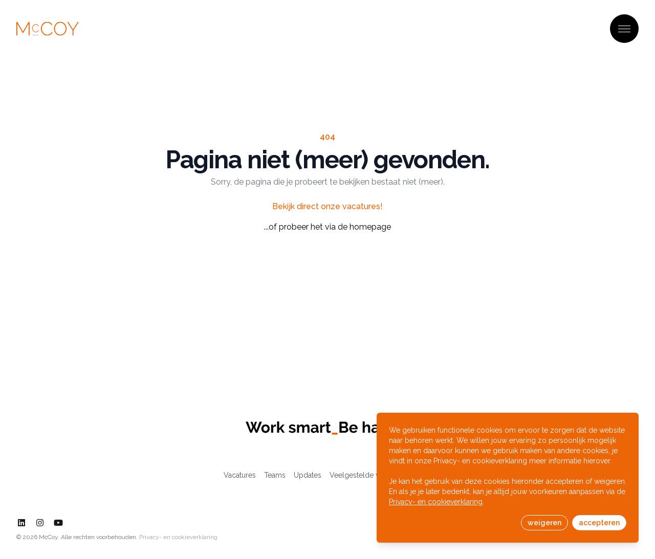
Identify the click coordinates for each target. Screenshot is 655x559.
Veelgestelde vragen (364, 475)
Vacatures (240, 475)
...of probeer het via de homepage (327, 227)
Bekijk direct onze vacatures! (327, 206)
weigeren (544, 523)
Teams (275, 475)
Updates (307, 475)
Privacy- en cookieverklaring (178, 537)
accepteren (599, 523)
